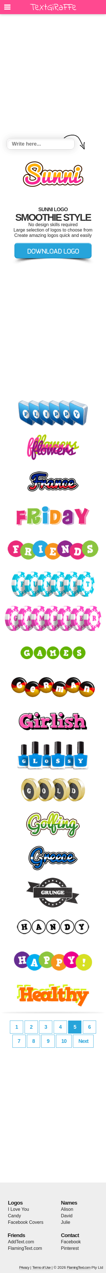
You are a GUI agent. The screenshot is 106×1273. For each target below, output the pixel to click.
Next (83, 1041)
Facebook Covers (25, 1222)
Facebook (71, 1241)
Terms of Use (41, 1267)
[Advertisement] (53, 77)
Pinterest (70, 1248)
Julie (65, 1222)
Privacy (24, 1267)
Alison (67, 1209)
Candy (14, 1215)
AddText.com (21, 1241)
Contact (70, 1235)
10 (63, 1041)
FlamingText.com (25, 1248)
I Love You (18, 1209)
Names (69, 1203)
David (67, 1215)
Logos (15, 1203)
